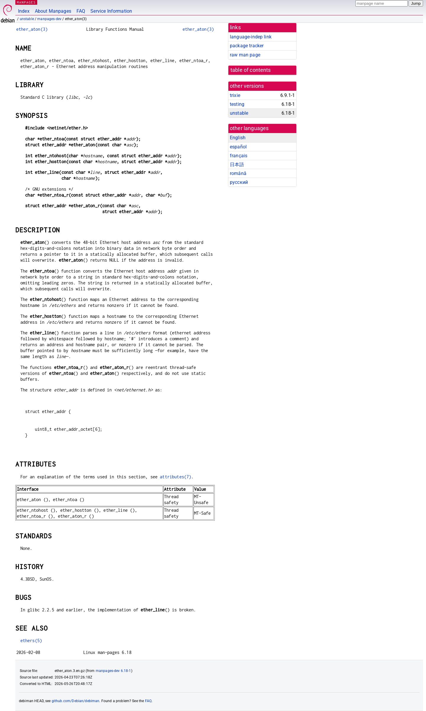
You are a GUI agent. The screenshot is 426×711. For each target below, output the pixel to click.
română (238, 173)
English (237, 137)
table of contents (250, 70)
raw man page (245, 55)
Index (24, 11)
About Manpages (53, 11)
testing (237, 104)
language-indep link (250, 37)
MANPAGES (26, 2)
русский (239, 182)
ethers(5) (31, 640)
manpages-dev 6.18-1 (113, 671)
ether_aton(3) (32, 29)
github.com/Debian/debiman (76, 701)
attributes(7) (175, 476)
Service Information (111, 11)
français (238, 155)
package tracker (247, 45)
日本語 (237, 164)
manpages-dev (49, 19)
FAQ (81, 11)
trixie (235, 95)
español (238, 147)
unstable (27, 19)
